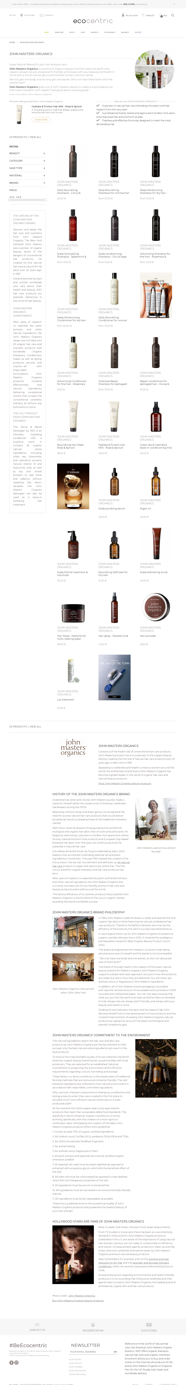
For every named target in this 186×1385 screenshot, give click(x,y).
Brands (125, 32)
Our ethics (75, 1363)
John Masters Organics (81, 1295)
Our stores (76, 1367)
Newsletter (80, 1345)
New (47, 32)
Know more (41, 120)
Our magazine (77, 1370)
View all (35, 137)
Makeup (94, 32)
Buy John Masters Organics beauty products (78, 1300)
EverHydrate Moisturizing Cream (63, 4)
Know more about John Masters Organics (30, 94)
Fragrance (109, 32)
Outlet (138, 32)
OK (115, 1351)
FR (10, 15)
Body (72, 32)
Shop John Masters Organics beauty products (124, 783)
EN (14, 15)
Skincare (59, 32)
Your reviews (77, 1374)
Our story (75, 1359)
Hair (83, 32)
